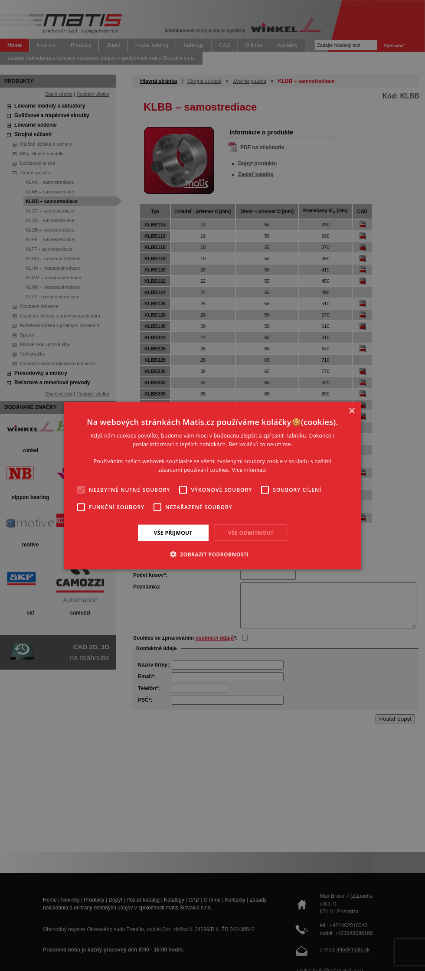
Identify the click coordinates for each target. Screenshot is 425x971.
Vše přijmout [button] (173, 532)
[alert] (212, 485)
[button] (213, 554)
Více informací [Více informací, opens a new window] (249, 470)
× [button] (351, 411)
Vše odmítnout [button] (251, 532)
